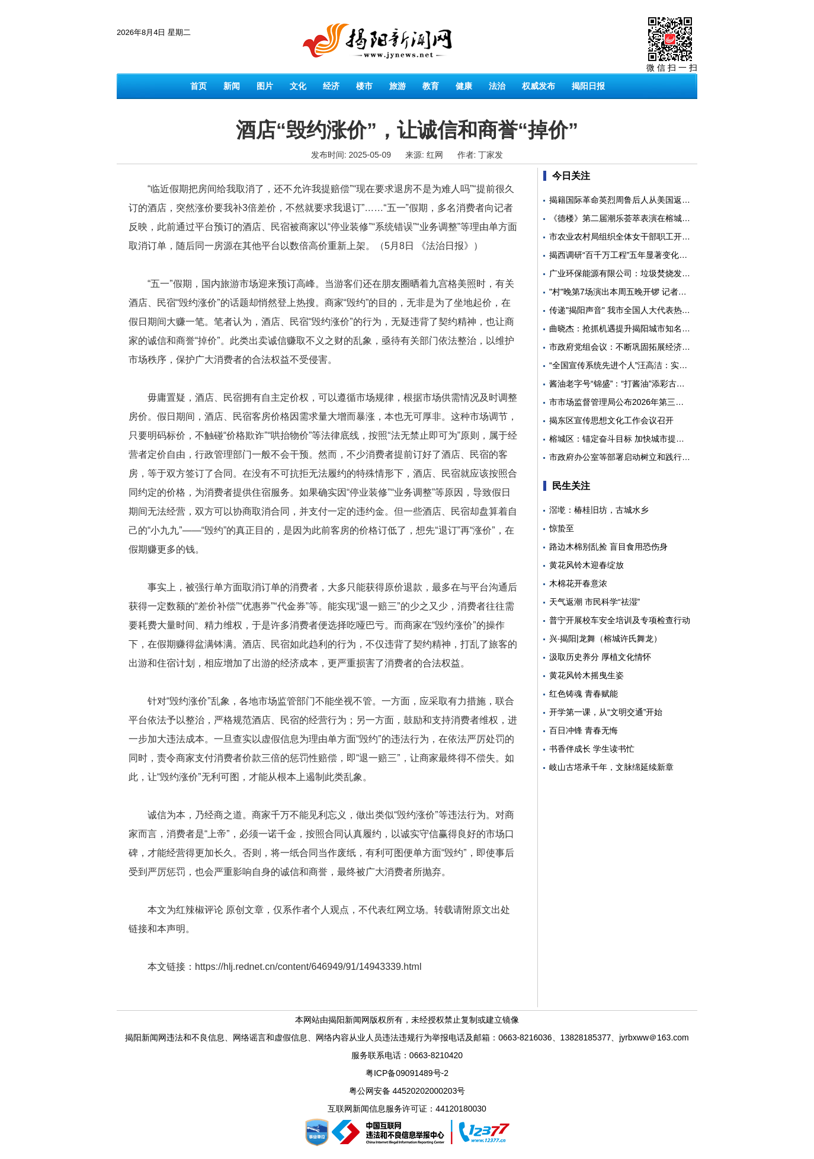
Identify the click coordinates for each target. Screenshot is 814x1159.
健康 (464, 86)
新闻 (231, 86)
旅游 (397, 86)
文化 (298, 86)
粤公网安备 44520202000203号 (407, 1091)
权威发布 (538, 86)
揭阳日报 (588, 86)
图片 (265, 86)
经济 (331, 86)
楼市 (364, 86)
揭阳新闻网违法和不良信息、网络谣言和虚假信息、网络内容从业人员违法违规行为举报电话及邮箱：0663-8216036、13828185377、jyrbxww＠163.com (406, 1037)
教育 (430, 86)
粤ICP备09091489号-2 (407, 1073)
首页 (198, 86)
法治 (497, 86)
